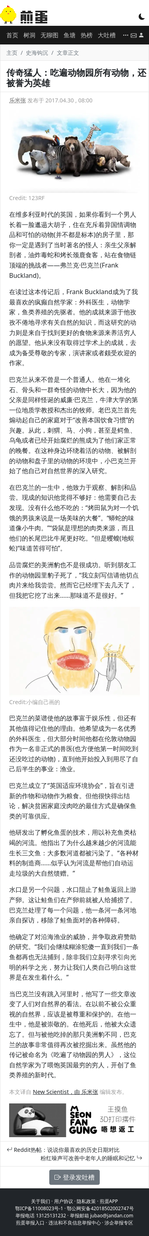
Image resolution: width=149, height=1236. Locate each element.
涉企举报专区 (118, 1222)
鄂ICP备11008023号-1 (39, 1208)
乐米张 (17, 100)
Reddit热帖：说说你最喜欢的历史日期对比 (63, 1149)
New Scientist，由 (57, 1091)
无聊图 (49, 35)
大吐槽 (107, 35)
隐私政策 (86, 1201)
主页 (11, 52)
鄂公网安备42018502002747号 (100, 1208)
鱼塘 (69, 35)
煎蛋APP (109, 1201)
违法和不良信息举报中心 (74, 1222)
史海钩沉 (37, 52)
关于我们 (40, 1201)
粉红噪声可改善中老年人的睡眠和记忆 (91, 1158)
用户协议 (63, 1201)
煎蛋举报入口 (30, 1222)
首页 (12, 35)
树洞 (29, 35)
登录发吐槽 (74, 1177)
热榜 (87, 35)
